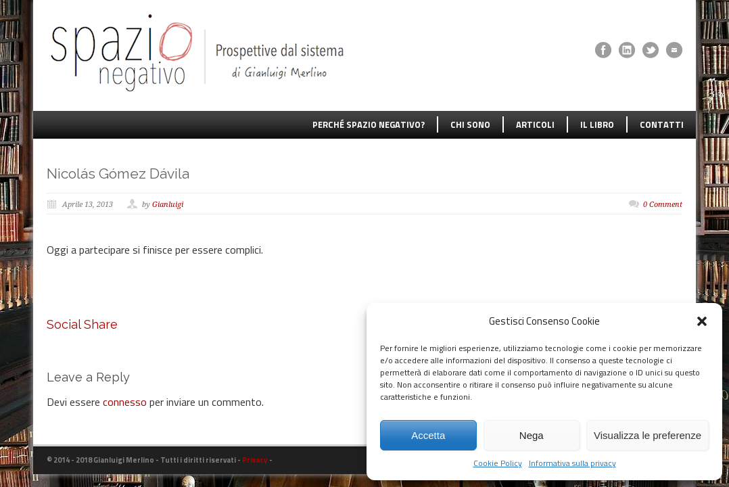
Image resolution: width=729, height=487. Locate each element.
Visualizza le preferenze (647, 435)
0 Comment (662, 204)
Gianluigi (167, 204)
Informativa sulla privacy (572, 463)
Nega (531, 435)
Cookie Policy (497, 463)
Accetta (428, 435)
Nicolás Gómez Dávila (118, 173)
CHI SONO (470, 124)
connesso (125, 402)
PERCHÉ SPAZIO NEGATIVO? (368, 124)
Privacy (255, 460)
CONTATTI (662, 124)
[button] (702, 321)
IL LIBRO (597, 124)
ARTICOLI (535, 124)
